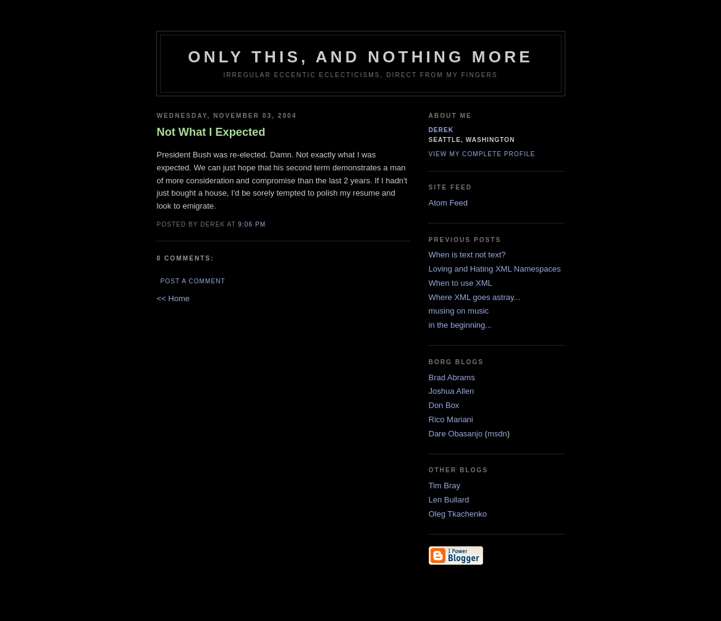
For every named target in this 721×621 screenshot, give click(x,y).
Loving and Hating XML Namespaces (495, 268)
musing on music (459, 310)
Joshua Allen (451, 391)
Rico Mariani (451, 419)
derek (441, 130)
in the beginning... (460, 325)
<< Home (173, 298)
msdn (497, 433)
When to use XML (460, 283)
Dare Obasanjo (456, 433)
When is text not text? (467, 254)
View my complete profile (482, 154)
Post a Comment (193, 281)
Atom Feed (448, 202)
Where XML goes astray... (475, 297)
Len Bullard (449, 499)
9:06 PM (252, 224)
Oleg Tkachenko (458, 514)
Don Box (444, 405)
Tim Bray (445, 485)
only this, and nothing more (360, 57)
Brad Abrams (452, 377)
